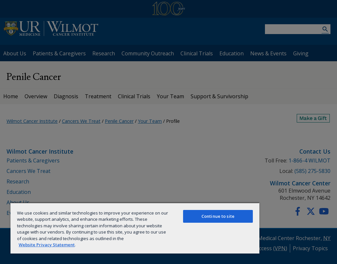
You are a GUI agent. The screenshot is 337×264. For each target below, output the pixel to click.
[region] (134, 228)
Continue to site (217, 216)
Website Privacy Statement (47, 245)
